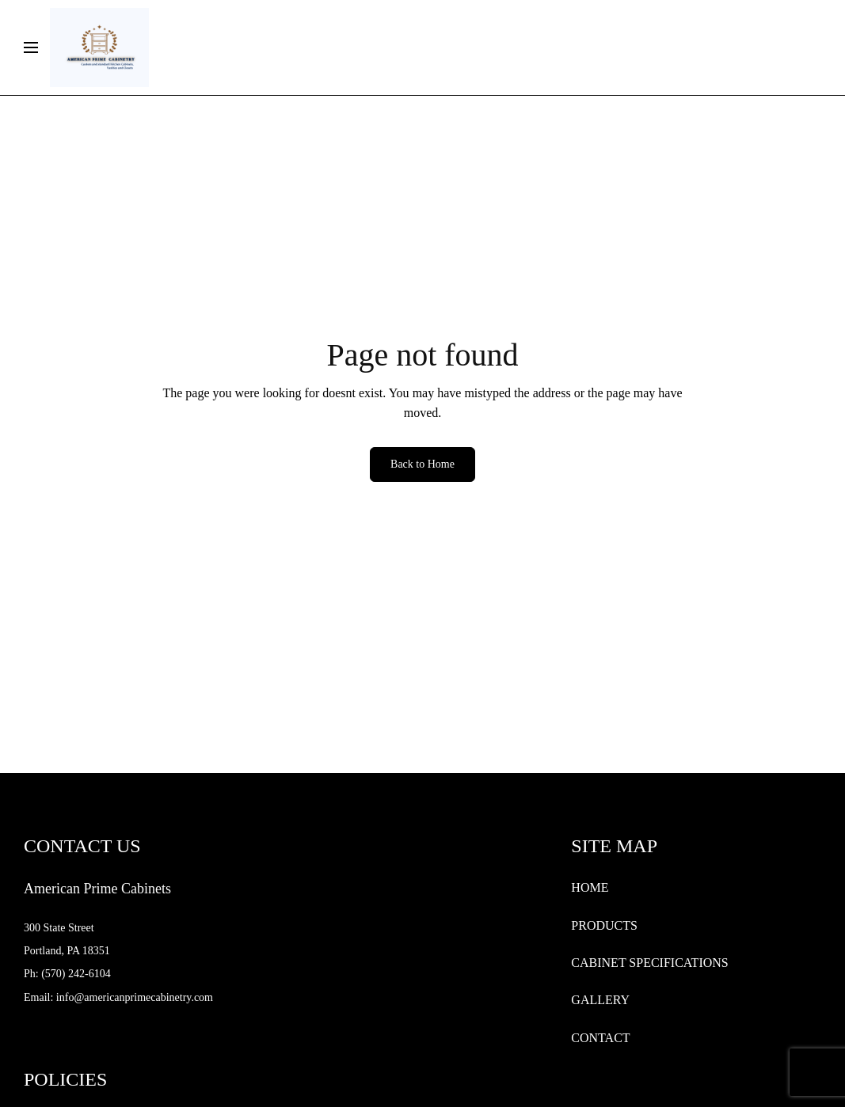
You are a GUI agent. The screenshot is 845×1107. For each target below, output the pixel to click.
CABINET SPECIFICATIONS (649, 962)
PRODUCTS (604, 925)
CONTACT (600, 1037)
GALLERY (600, 1000)
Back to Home (422, 464)
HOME (589, 887)
